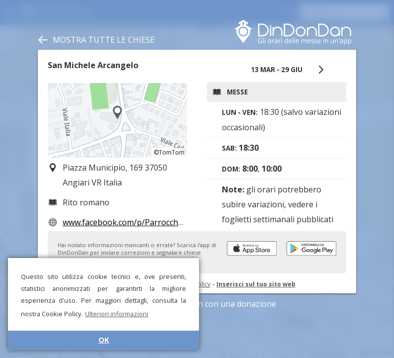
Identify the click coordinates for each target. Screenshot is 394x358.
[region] (117, 120)
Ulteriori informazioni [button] (116, 313)
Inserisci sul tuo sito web (256, 284)
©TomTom (169, 152)
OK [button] (103, 340)
